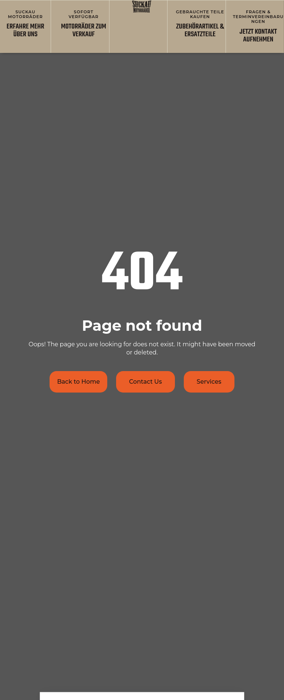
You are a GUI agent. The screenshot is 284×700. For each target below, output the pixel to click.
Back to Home (78, 381)
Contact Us (145, 381)
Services (209, 381)
